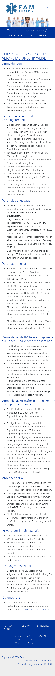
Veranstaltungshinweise (30, 664)
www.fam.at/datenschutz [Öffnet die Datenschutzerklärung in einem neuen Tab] (36, 609)
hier (20, 559)
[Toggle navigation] (47, 8)
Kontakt (48, 664)
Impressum (31, 660)
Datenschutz (45, 660)
